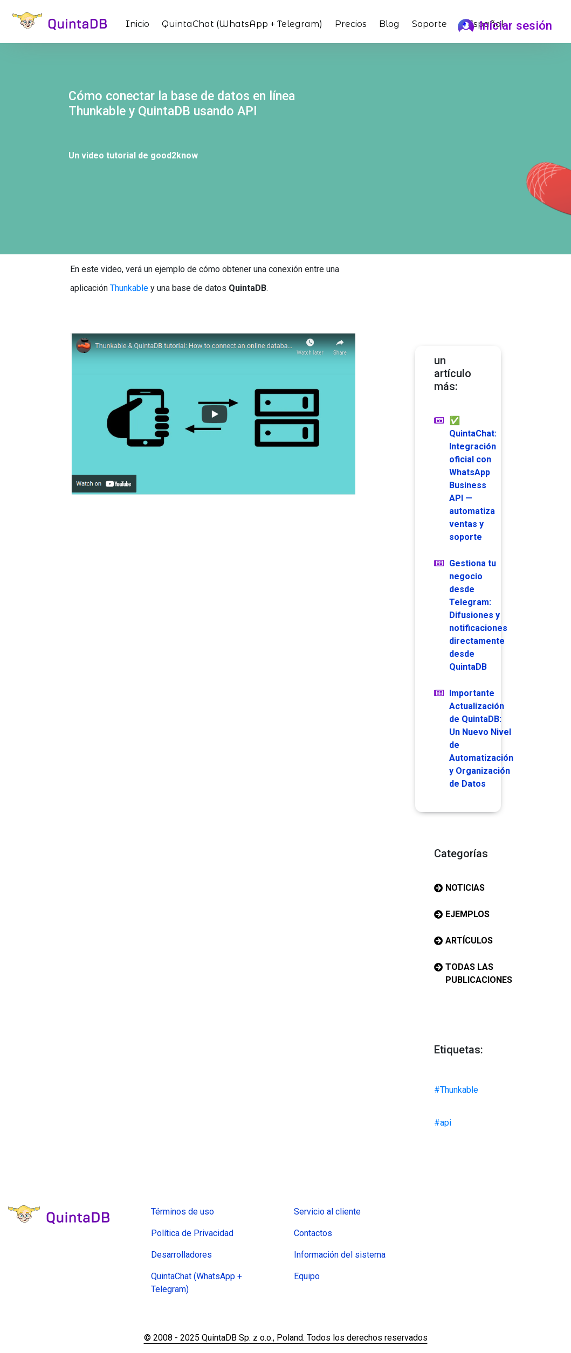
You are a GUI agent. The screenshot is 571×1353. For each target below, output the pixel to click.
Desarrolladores (181, 1255)
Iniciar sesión (505, 25)
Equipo (307, 1276)
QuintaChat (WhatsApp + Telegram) (242, 24)
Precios (351, 24)
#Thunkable (456, 1090)
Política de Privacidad (192, 1233)
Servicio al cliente (327, 1211)
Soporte (429, 24)
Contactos (313, 1233)
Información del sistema (340, 1255)
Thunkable (129, 288)
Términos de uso (182, 1211)
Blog (389, 24)
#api (442, 1123)
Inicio (140, 23)
